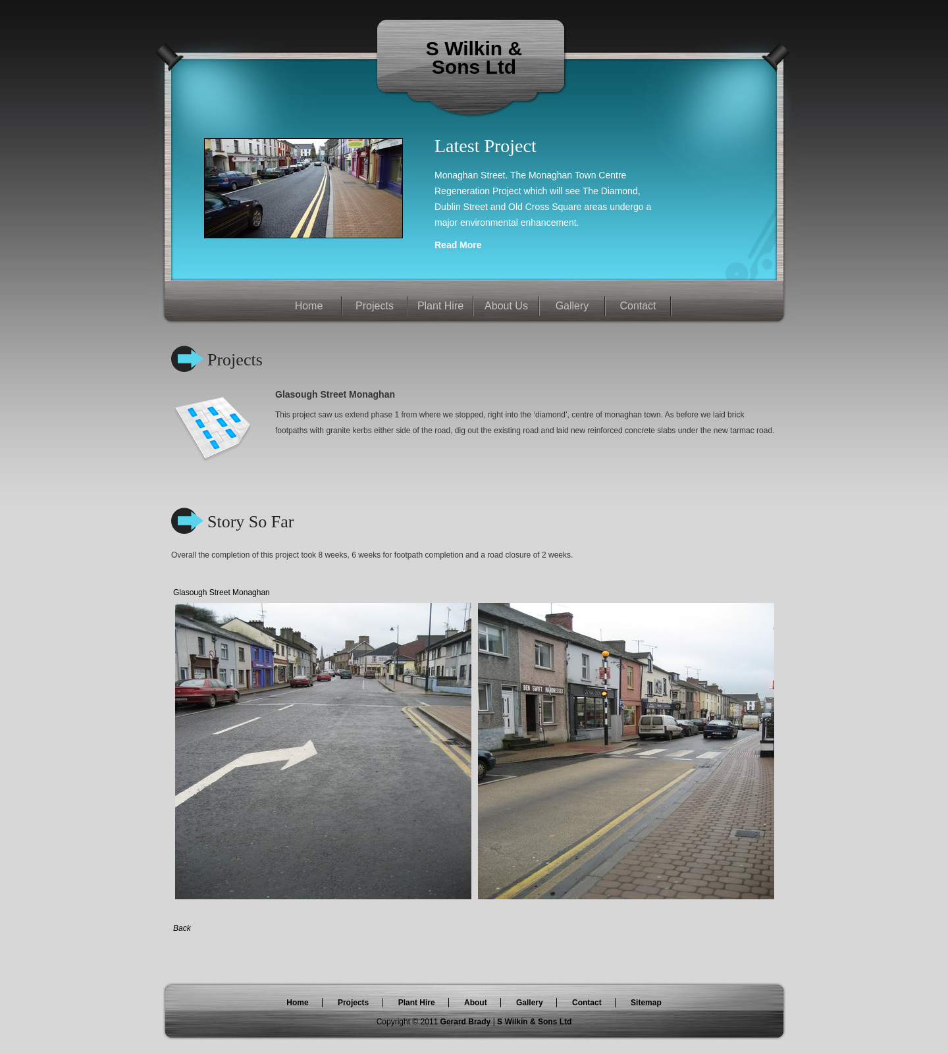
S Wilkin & (474, 48)
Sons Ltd (474, 67)
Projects (375, 305)
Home (309, 305)
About (475, 1002)
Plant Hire (440, 305)
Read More (458, 245)
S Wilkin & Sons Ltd (534, 1021)
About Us (506, 305)
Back (182, 928)
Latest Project (485, 146)
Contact (637, 305)
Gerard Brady (466, 1021)
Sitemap (646, 1002)
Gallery (572, 305)
